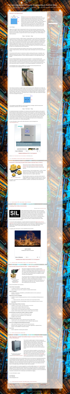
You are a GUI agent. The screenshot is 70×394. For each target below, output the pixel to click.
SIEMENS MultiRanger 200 (23, 153)
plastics (28, 381)
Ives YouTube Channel (52, 14)
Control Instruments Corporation (17, 355)
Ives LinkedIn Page (51, 15)
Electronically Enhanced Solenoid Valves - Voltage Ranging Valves (23, 266)
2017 (50, 37)
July (51, 59)
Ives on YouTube (51, 69)
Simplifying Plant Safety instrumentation (18, 206)
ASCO (17, 282)
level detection (14, 158)
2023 (50, 28)
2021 (50, 31)
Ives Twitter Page (51, 19)
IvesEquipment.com (18, 8)
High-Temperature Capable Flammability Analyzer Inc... (55, 56)
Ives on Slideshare (51, 74)
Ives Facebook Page (51, 16)
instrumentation (20, 262)
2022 (50, 30)
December (52, 41)
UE (27, 262)
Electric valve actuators (14, 177)
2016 (50, 38)
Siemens (24, 158)
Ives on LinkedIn (51, 68)
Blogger (41, 391)
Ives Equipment (34, 153)
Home (27, 384)
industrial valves (26, 165)
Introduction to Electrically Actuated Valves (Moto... (54, 49)
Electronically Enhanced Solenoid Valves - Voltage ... (55, 53)
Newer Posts (12, 384)
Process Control (19, 158)
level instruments (28, 16)
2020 (50, 33)
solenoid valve (42, 269)
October (51, 44)
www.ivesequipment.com (13, 122)
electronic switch (14, 262)
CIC (38, 366)
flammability (25, 381)
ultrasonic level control (29, 158)
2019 (50, 34)
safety (24, 262)
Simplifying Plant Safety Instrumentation (23, 259)
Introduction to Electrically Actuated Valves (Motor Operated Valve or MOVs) (25, 162)
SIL (26, 262)
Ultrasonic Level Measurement (16, 13)
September (52, 45)
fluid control (18, 332)
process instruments (33, 381)
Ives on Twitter (50, 72)
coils (15, 332)
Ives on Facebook (51, 70)
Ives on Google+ (51, 73)
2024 (50, 27)
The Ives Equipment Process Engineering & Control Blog (32, 5)
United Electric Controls (43, 208)
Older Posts (43, 384)
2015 (50, 40)
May (51, 62)
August (51, 58)
